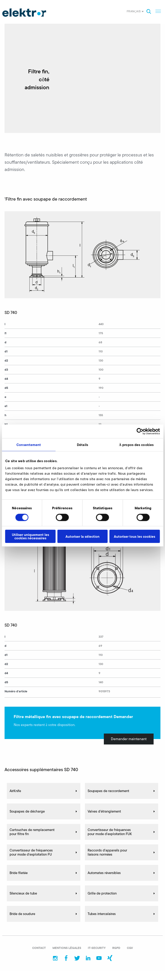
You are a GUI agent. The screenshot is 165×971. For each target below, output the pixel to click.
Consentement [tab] (28, 444)
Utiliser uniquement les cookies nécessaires (30, 536)
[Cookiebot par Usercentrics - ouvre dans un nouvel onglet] (140, 431)
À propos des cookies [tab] (136, 444)
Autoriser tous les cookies (134, 536)
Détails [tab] (82, 444)
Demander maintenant (129, 739)
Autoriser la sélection (82, 536)
